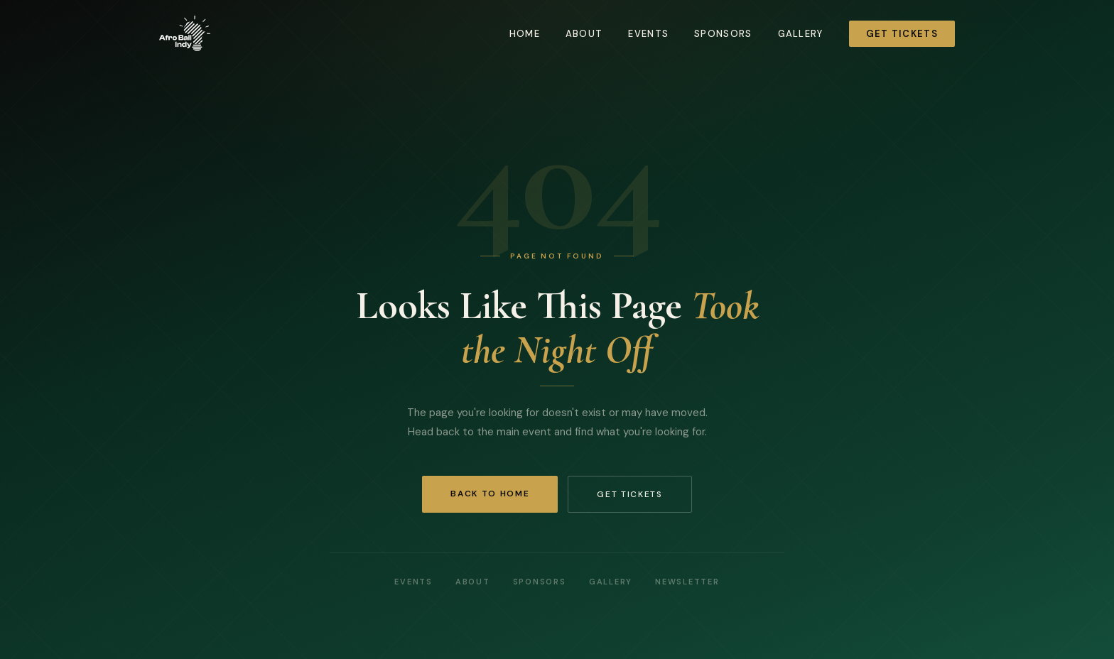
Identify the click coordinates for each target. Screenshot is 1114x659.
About (584, 34)
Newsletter (687, 582)
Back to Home (489, 493)
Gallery (800, 34)
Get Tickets (902, 34)
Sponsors (723, 34)
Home (524, 34)
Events (648, 34)
